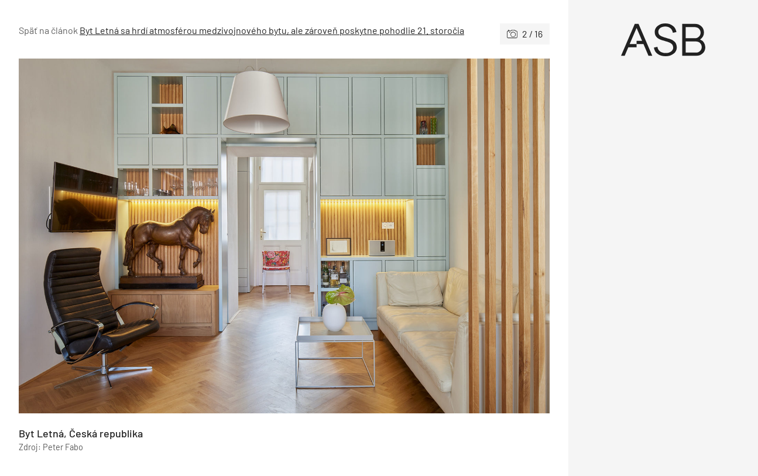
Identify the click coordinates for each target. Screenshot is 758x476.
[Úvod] (663, 39)
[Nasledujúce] (417, 236)
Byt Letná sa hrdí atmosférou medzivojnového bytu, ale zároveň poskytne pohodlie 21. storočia (272, 30)
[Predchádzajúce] (151, 236)
